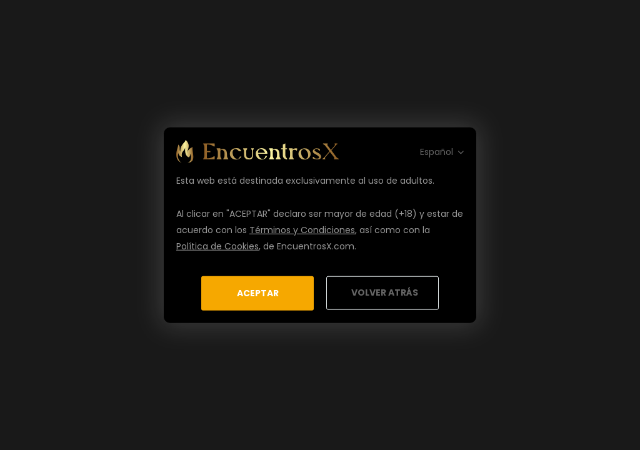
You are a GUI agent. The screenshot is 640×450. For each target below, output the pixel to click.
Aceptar (258, 292)
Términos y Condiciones (302, 229)
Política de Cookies (217, 245)
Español (436, 151)
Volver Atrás (384, 292)
